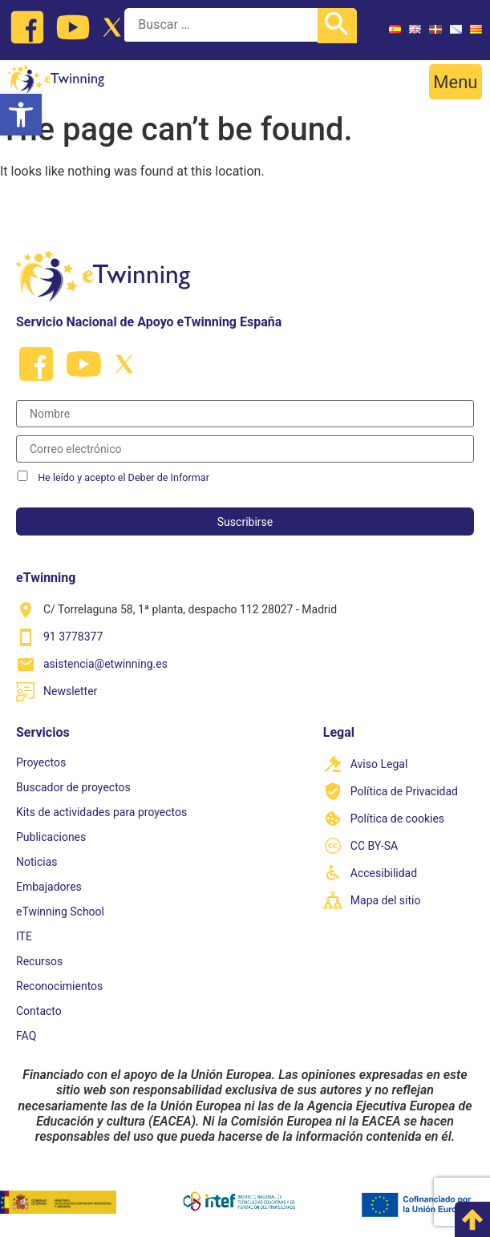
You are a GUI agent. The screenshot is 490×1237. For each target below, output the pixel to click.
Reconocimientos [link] (59, 986)
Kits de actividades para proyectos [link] (101, 812)
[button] (455, 81)
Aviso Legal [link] (379, 764)
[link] (21, 114)
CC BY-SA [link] (374, 845)
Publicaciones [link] (51, 837)
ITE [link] (24, 936)
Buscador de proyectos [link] (73, 787)
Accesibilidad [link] (383, 873)
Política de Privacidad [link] (404, 791)
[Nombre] (245, 413)
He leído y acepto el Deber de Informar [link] (123, 477)
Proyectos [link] (41, 762)
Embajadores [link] (49, 886)
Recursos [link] (39, 961)
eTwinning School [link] (60, 911)
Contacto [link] (39, 1011)
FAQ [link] (26, 1035)
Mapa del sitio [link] (385, 900)
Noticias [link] (37, 861)
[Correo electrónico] (245, 449)
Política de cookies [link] (397, 818)
